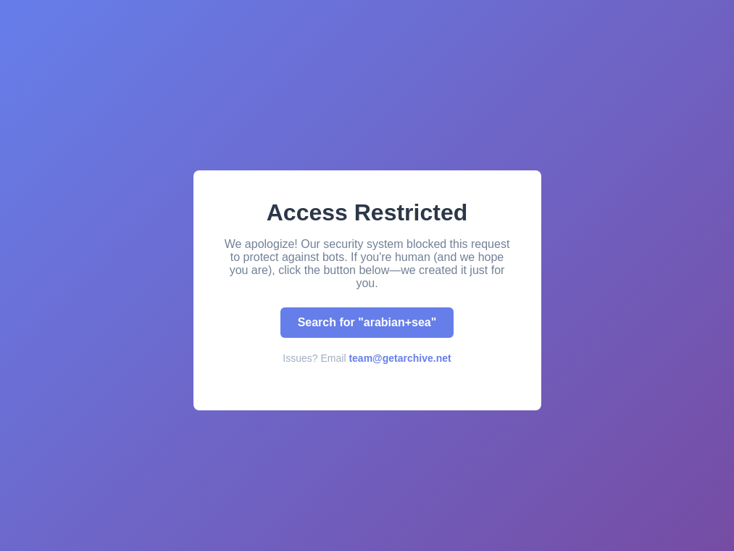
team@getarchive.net (400, 358)
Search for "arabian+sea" (367, 322)
